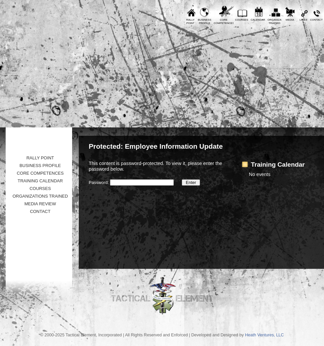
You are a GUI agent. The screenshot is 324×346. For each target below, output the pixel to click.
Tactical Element (294, 75)
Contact (316, 19)
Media (290, 19)
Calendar (258, 19)
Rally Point (40, 157)
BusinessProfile (204, 21)
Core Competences (40, 173)
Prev (10, 5)
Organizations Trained (40, 196)
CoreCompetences (224, 21)
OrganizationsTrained (274, 21)
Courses (241, 19)
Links (303, 19)
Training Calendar (40, 180)
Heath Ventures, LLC (264, 335)
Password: (131, 182)
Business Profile (40, 165)
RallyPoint (190, 21)
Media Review (40, 203)
